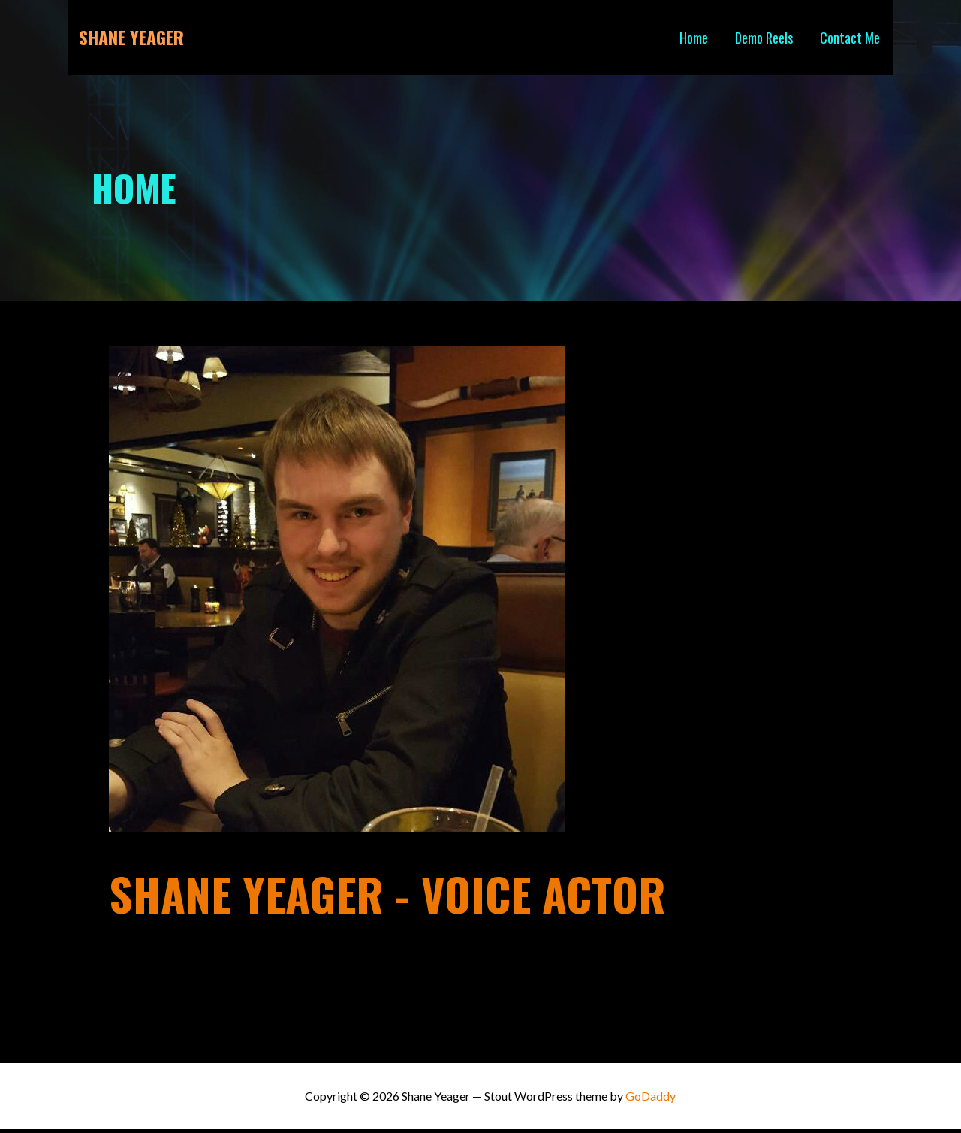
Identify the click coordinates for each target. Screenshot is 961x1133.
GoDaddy (650, 1096)
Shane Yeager (131, 36)
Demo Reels (764, 37)
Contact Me (850, 37)
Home (693, 37)
